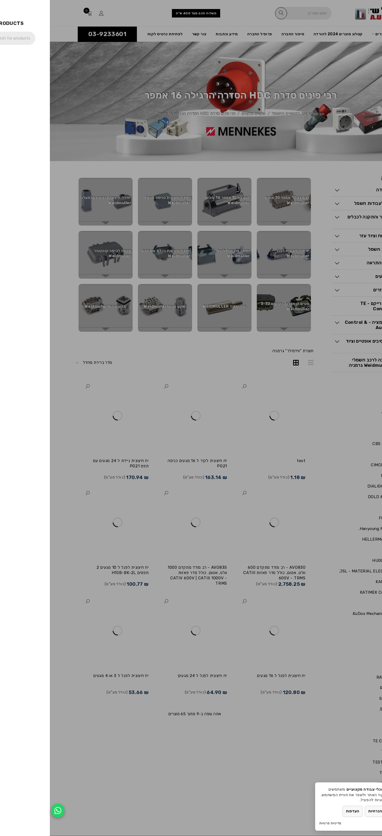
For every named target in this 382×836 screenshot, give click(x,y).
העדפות (302, 811)
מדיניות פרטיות (281, 823)
